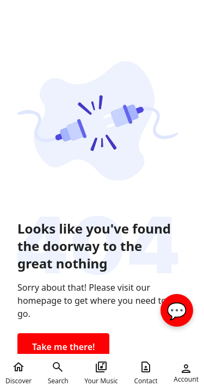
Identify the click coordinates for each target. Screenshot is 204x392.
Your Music (101, 372)
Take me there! (63, 347)
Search (58, 372)
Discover (18, 372)
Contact (145, 372)
